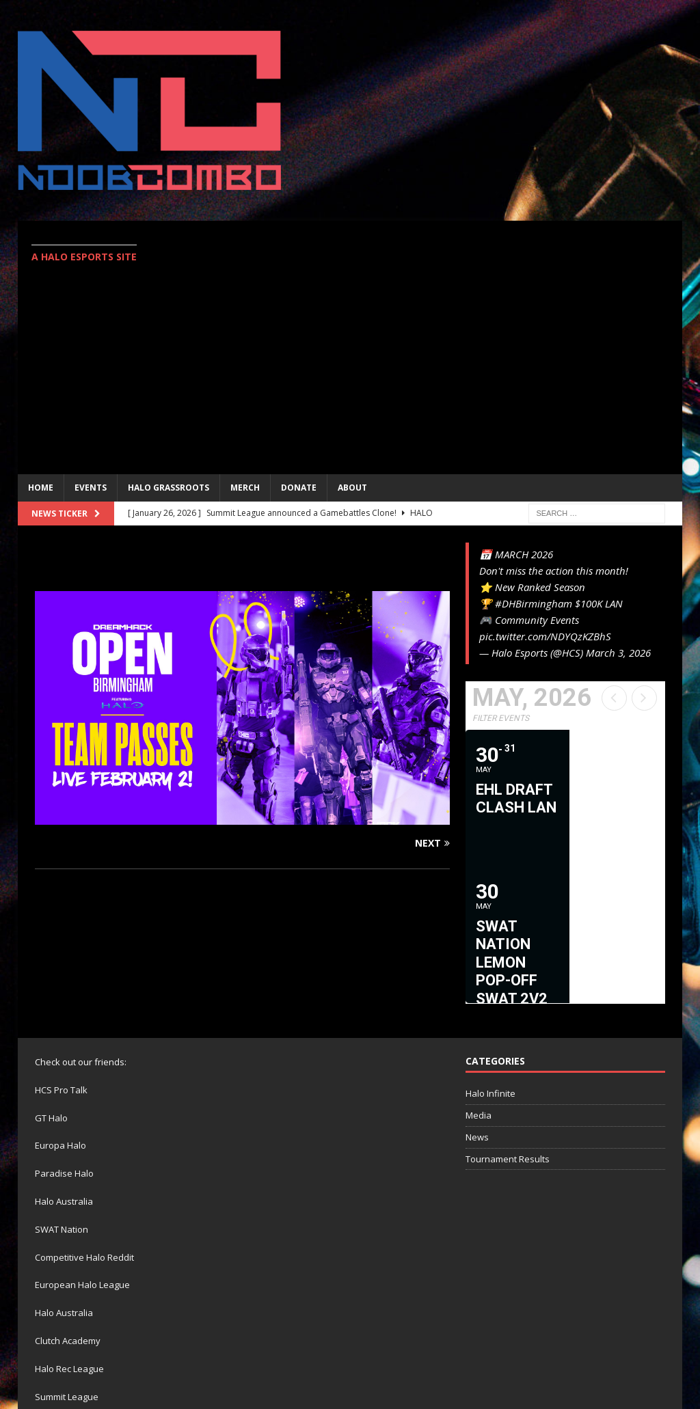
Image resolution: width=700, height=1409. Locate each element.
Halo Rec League (69, 1234)
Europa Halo (60, 1010)
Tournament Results (508, 1023)
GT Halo (51, 982)
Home (40, 487)
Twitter (600, 1353)
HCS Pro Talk (61, 955)
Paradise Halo (64, 1038)
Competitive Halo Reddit (84, 1122)
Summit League (66, 1261)
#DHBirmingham (533, 603)
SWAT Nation (61, 1095)
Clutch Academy (67, 1206)
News (477, 1002)
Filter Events (500, 718)
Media (479, 980)
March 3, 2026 (618, 652)
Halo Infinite (490, 959)
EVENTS (91, 487)
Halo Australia (64, 1067)
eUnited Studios (143, 1317)
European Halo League (82, 1150)
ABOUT (352, 487)
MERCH (245, 487)
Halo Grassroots (168, 487)
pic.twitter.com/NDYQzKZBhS (545, 636)
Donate (299, 487)
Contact (654, 1353)
